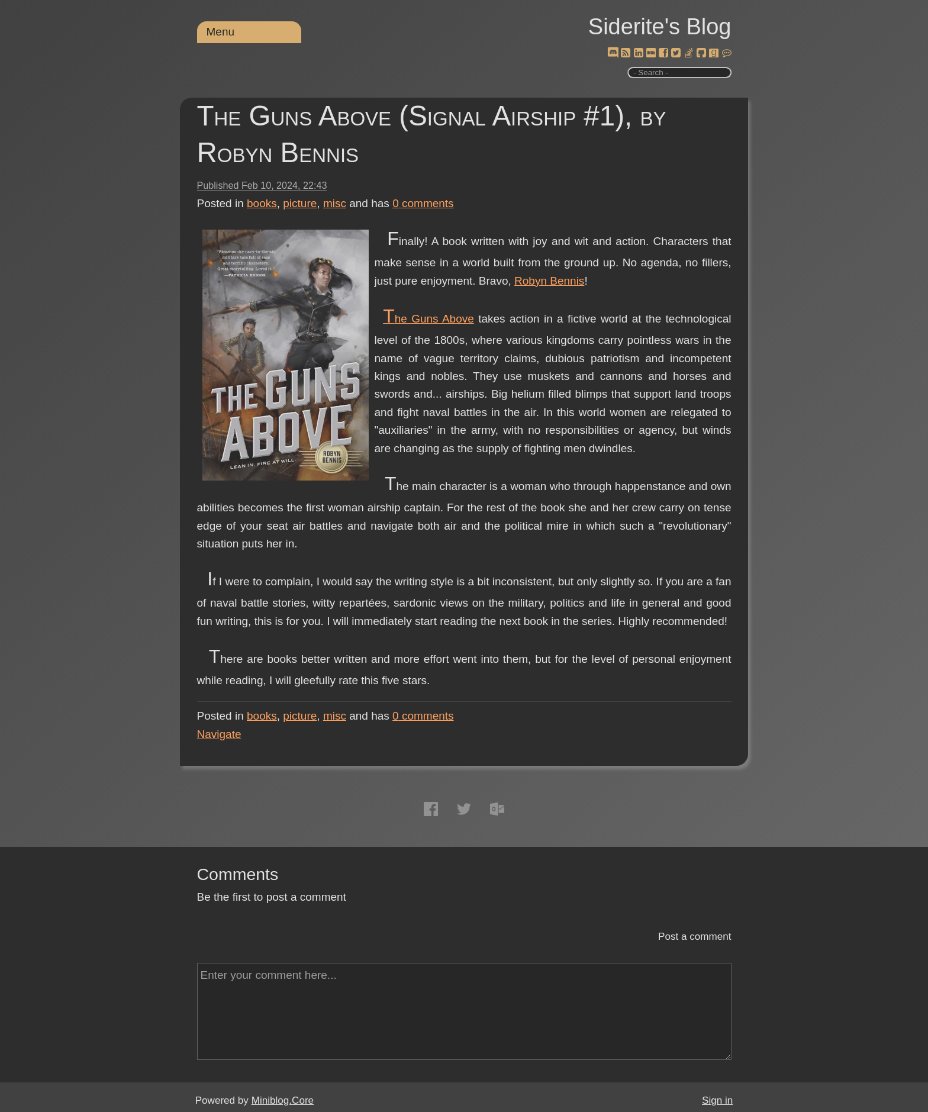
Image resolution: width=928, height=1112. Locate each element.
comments (423, 203)
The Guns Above (428, 318)
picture (300, 203)
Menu (221, 31)
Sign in (717, 1100)
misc (334, 203)
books (262, 203)
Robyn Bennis (549, 281)
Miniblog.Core (283, 1100)
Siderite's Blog (660, 26)
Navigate (219, 734)
